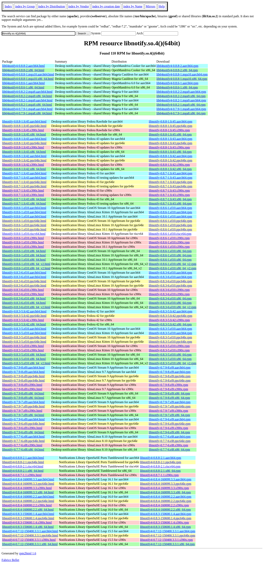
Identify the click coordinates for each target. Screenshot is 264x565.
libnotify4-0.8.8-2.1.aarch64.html (23, 457)
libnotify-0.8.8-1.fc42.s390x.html (23, 164)
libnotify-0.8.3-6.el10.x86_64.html (24, 298)
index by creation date (106, 6)
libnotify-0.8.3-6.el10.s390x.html (23, 290)
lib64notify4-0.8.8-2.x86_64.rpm (177, 70)
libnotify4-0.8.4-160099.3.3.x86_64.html (28, 492)
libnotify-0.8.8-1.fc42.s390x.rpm (169, 164)
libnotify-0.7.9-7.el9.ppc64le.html (23, 406)
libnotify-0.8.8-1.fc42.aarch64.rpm (170, 156)
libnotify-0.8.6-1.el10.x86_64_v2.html (26, 264)
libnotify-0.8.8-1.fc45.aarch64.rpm (170, 121)
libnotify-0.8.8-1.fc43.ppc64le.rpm (170, 143)
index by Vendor (78, 6)
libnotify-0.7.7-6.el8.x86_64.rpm (169, 449)
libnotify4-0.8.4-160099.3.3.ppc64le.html (28, 483)
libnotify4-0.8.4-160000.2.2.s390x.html (27, 505)
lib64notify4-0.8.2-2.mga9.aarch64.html (27, 91)
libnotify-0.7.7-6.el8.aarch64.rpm (170, 436)
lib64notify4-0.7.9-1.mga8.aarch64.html (27, 109)
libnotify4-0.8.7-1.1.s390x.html (21, 475)
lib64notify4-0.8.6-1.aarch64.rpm (177, 83)
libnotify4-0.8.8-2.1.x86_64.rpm (160, 470)
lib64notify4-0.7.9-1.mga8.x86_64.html (27, 113)
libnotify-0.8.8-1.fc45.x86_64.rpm (170, 134)
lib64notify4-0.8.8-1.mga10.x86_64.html (28, 78)
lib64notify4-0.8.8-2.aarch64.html (23, 65)
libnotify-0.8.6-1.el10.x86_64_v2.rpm (172, 264)
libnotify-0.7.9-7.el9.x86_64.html (23, 415)
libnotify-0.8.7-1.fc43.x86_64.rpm (170, 199)
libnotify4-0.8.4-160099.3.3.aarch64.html (28, 479)
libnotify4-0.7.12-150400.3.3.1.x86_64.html (30, 544)
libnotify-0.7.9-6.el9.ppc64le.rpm (170, 423)
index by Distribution (51, 6)
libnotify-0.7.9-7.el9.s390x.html (22, 410)
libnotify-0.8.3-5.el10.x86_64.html (24, 354)
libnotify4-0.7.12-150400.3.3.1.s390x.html (29, 539)
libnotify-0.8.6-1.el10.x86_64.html (24, 251)
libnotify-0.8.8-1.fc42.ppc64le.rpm (170, 160)
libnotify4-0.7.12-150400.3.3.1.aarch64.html (30, 531)
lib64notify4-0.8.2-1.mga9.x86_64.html (27, 104)
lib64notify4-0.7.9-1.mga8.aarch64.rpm (181, 109)
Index (8, 6)
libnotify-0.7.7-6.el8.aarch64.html (23, 436)
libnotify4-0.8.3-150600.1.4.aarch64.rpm (165, 514)
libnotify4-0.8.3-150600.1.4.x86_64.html (28, 527)
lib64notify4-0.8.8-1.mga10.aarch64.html (28, 74)
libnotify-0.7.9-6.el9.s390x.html (22, 428)
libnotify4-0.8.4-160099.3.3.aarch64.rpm (165, 479)
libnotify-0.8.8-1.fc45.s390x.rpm (169, 130)
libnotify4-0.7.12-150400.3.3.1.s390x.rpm (166, 539)
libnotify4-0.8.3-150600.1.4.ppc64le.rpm (165, 518)
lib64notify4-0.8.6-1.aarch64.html (23, 83)
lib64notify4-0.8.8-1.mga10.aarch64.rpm (182, 74)
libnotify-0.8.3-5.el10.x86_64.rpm (170, 354)
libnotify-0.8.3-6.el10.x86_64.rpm (170, 298)
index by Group (25, 6)
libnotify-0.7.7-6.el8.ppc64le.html (23, 441)
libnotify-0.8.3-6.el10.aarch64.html (24, 272)
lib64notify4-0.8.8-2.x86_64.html (23, 70)
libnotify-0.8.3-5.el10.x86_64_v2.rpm (172, 363)
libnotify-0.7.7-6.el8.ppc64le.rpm (170, 441)
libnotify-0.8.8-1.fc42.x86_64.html (24, 169)
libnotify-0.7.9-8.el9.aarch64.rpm (170, 367)
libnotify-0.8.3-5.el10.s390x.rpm (169, 346)
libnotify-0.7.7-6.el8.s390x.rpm (168, 445)
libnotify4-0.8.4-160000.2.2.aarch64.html (28, 496)
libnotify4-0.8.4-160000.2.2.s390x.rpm (164, 505)
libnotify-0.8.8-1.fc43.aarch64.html (24, 138)
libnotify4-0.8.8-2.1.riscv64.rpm (160, 466)
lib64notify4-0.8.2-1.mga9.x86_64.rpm (180, 104)
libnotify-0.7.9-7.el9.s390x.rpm (168, 410)
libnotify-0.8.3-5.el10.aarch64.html (24, 328)
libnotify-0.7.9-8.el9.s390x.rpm (168, 384)
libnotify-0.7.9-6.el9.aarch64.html (23, 419)
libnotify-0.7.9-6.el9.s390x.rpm (168, 428)
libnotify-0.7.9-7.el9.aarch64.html (23, 402)
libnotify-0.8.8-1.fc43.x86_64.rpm (170, 151)
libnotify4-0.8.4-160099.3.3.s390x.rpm (164, 488)
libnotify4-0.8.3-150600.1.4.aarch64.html (28, 514)
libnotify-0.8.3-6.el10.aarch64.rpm (170, 272)
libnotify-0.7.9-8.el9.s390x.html (22, 384)
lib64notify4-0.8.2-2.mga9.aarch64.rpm (181, 91)
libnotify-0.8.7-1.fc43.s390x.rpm (169, 190)
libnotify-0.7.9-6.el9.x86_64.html (23, 432)
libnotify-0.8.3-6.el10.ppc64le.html (24, 281)
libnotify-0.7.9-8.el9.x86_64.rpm (169, 393)
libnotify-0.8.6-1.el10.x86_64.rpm (170, 251)
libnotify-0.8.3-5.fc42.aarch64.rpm (170, 311)
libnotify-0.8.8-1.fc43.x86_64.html (24, 151)
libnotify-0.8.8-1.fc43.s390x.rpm (169, 147)
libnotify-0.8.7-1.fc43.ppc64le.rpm (170, 182)
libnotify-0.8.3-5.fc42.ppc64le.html (24, 315)
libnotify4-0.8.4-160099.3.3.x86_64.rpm (165, 492)
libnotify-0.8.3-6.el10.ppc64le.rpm (170, 281)
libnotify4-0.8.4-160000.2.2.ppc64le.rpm (165, 501)
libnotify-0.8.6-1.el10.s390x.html (23, 238)
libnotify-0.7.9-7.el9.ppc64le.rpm (170, 406)
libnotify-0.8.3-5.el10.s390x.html (23, 346)
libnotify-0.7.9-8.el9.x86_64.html (23, 393)
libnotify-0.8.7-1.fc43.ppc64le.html (24, 182)
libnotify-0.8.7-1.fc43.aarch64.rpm (170, 173)
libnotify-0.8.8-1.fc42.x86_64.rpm (170, 169)
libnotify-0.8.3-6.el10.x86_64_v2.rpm (172, 307)
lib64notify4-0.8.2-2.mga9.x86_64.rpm (180, 96)
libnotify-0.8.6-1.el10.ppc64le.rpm (170, 220)
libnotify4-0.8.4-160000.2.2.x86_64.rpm (165, 509)
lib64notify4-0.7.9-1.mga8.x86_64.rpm (180, 113)
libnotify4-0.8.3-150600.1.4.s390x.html (27, 522)
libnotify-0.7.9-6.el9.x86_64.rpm (169, 432)
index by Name (132, 6)
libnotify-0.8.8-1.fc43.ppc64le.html (24, 143)
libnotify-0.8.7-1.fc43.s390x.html (23, 190)
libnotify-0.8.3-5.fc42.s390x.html (23, 320)
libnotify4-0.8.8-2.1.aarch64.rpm (160, 457)
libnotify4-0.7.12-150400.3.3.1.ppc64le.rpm (167, 535)
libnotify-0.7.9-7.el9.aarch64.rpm (170, 402)
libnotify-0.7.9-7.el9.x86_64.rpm (169, 415)
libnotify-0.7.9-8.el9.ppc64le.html (23, 376)
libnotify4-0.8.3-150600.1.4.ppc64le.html (28, 518)
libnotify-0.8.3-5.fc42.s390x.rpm (169, 320)
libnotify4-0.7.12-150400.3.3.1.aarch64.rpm (167, 531)
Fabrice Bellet (10, 560)
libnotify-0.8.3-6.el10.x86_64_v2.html (26, 307)
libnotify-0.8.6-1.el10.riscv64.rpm (170, 233)
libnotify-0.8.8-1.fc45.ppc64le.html (24, 126)
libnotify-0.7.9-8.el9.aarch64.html (23, 367)
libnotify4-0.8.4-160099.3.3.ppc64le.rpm (165, 483)
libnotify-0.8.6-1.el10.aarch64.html (24, 208)
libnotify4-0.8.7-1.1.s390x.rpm (159, 475)
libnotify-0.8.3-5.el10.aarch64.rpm (170, 328)
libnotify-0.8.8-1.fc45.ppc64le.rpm (170, 126)
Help (162, 6)
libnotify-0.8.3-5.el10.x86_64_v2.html (26, 363)
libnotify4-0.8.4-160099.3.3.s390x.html (27, 488)
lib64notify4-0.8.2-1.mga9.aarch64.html (27, 100)
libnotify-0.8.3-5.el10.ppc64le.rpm (170, 337)
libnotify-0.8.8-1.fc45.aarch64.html (24, 121)
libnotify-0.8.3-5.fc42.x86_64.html (24, 324)
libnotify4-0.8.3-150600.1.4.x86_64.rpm (165, 527)
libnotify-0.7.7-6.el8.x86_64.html (23, 449)
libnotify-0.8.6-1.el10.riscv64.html (24, 233)
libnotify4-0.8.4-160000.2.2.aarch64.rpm (165, 496)
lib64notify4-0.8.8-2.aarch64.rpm (177, 65)
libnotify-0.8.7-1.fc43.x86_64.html (24, 199)
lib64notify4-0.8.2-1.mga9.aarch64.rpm (181, 100)
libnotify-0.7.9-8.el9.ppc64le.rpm (170, 376)
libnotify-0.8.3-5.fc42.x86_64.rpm (170, 324)
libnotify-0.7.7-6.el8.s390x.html (22, 445)
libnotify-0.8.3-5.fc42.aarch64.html (24, 311)
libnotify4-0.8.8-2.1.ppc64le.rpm (160, 462)
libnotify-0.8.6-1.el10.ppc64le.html (24, 220)
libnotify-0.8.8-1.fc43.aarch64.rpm (170, 138)
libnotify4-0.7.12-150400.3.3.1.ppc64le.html (30, 535)
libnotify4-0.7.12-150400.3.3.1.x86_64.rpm (167, 544)
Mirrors (150, 6)
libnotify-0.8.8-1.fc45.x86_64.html (24, 134)
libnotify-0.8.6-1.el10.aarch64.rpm (170, 208)
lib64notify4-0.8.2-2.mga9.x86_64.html (27, 96)
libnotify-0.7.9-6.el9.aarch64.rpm (170, 419)
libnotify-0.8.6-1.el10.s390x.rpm (169, 238)
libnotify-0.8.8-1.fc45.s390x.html (23, 130)
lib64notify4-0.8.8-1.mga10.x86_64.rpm (181, 78)
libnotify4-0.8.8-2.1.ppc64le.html (23, 462)
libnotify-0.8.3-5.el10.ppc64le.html (24, 337)
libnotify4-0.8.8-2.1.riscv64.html (22, 466)
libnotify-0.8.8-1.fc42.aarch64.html (24, 156)
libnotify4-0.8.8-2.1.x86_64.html (22, 470)
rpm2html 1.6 (27, 553)
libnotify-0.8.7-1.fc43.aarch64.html (24, 173)
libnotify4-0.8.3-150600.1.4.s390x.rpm (164, 522)
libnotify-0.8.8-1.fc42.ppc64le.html (24, 160)
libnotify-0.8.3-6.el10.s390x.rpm (169, 290)
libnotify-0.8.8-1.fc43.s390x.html (23, 147)
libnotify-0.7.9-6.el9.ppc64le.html (23, 423)
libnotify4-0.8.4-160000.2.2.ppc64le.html (28, 501)
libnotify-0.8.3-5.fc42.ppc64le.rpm (170, 315)
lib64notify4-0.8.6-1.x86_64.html (23, 87)
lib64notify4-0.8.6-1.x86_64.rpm (177, 87)
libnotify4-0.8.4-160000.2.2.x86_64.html (28, 509)
